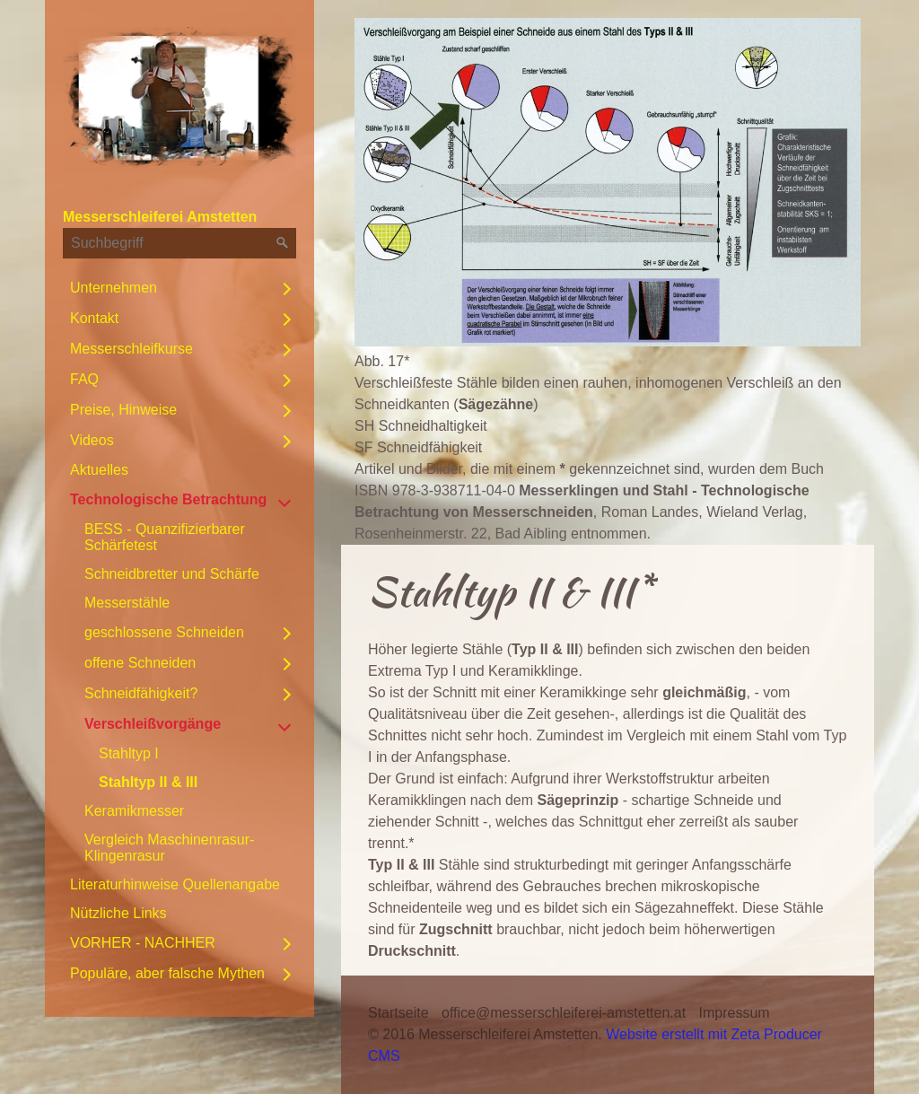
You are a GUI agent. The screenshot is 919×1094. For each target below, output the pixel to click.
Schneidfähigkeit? (140, 693)
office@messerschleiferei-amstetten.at (564, 1012)
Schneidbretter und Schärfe (171, 574)
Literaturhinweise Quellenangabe (175, 884)
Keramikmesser (134, 810)
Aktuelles (99, 469)
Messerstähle (127, 602)
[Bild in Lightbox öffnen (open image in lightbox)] (607, 182)
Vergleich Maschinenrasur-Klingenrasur (169, 847)
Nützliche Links (118, 913)
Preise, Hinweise (123, 409)
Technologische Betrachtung (168, 499)
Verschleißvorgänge (152, 723)
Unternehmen (113, 287)
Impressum (734, 1012)
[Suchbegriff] (179, 243)
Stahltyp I (129, 753)
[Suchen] (282, 243)
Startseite (398, 1012)
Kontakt (94, 318)
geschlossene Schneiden (164, 632)
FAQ (84, 379)
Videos (92, 440)
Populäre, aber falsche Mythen (167, 973)
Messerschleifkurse (131, 348)
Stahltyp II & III (148, 782)
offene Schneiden (140, 662)
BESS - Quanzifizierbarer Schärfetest (164, 537)
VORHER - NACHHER (142, 942)
